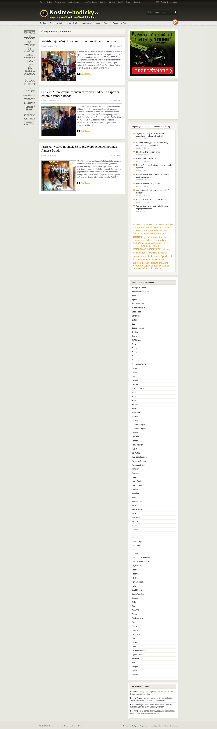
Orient (134, 534)
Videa (98, 23)
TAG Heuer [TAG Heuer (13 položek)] (155, 259)
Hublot (134, 449)
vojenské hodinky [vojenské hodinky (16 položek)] (152, 265)
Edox (134, 392)
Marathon (135, 493)
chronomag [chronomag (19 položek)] (148, 230)
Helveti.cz (134, 692)
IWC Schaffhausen (139, 457)
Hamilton (135, 437)
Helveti (66, 726)
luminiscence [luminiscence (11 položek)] (148, 243)
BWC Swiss (136, 340)
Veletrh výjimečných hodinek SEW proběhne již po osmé (79, 41)
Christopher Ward (139, 364)
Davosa (135, 384)
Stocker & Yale (137, 618)
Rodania (135, 574)
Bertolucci (136, 316)
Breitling (135, 332)
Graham (135, 433)
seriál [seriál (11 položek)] (157, 256)
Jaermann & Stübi (139, 465)
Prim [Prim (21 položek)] (158, 249)
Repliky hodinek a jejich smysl (148, 152)
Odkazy (128, 2)
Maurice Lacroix (138, 501)
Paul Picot (136, 546)
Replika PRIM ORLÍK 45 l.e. (147, 159)
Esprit (134, 401)
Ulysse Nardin (137, 654)
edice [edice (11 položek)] (158, 233)
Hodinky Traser (136, 698)
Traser (134, 642)
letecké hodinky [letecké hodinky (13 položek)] (160, 237)
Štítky (167, 127)
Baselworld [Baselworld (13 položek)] (147, 227)
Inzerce (112, 2)
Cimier (134, 368)
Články (163, 2)
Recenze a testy (56, 23)
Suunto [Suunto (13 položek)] (146, 259)
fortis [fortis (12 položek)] (163, 233)
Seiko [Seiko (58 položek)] (150, 256)
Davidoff (135, 380)
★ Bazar (124, 23)
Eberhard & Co (137, 388)
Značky (106, 23)
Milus (134, 513)
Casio (134, 344)
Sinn (133, 606)
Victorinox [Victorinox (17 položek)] (138, 265)
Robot (134, 570)
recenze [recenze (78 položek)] (153, 252)
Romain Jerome (138, 582)
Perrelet (135, 550)
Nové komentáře (154, 127)
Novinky (43, 23)
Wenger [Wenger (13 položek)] (166, 266)
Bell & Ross (136, 312)
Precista (135, 554)
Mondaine (136, 517)
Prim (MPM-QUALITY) (140, 562)
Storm (134, 622)
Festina (135, 405)
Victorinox (135, 658)
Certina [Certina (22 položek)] (137, 230)
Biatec (134, 320)
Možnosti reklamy (76, 726)
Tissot (134, 638)
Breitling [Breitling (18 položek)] (158, 227)
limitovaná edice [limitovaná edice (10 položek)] (140, 240)
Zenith (134, 671)
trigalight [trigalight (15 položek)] (163, 263)
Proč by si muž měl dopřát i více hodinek (152, 199)
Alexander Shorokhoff (140, 292)
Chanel (134, 356)
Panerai (135, 538)
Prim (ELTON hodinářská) (142, 558)
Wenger (135, 667)
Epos (134, 396)
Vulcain (135, 663)
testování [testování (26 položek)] (138, 262)
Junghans (135, 473)
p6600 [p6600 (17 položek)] (156, 246)
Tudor (134, 646)
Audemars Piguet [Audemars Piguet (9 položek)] (140, 224)
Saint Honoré (137, 590)
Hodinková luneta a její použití (148, 184)
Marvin (134, 497)
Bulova (134, 336)
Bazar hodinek (60, 2)
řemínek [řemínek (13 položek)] (137, 268)
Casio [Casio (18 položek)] (166, 227)
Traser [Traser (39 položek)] (155, 262)
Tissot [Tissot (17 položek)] (147, 263)
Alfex (134, 296)
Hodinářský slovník (90, 2)
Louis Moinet (137, 485)
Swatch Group (137, 630)
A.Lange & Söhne (139, 288)
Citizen (134, 372)
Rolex (134, 578)
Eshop (49, 2)
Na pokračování (72, 23)
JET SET (135, 469)
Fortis (134, 409)
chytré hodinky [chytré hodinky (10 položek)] (160, 231)
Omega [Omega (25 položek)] (143, 245)
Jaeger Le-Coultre (139, 461)
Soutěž (120, 2)
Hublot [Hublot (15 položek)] (149, 237)
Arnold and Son (138, 304)
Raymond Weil (137, 566)
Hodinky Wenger (136, 704)
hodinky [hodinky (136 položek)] (139, 237)
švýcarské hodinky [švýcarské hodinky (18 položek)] (151, 268)
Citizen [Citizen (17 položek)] (136, 233)
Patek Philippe (137, 542)
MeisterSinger (137, 509)
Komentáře (173, 2)
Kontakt (137, 2)
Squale (134, 614)
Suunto (134, 626)
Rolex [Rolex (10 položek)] (143, 256)
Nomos (134, 525)
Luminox (135, 489)
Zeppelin (135, 675)
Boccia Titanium (138, 328)
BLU (133, 324)
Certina (135, 352)
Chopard (135, 360)
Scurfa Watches (138, 594)
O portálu (103, 2)
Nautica (135, 521)
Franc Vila (136, 413)
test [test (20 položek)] (164, 259)
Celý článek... (85, 74)
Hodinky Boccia (136, 711)
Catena (135, 348)
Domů (42, 2)
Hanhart (135, 441)
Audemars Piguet (138, 308)
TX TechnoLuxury (139, 650)
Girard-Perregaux (139, 425)
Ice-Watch (136, 453)
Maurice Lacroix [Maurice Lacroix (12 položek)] (161, 243)
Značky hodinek (74, 2)
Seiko (134, 602)
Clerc (134, 376)
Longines (135, 477)
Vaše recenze (87, 23)
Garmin (135, 417)
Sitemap (175, 726)
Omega (135, 529)
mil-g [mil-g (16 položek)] (135, 246)
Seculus (135, 598)
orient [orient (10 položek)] (149, 246)
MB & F (135, 505)
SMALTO (135, 610)
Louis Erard (136, 481)
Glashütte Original (139, 429)
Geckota (135, 421)
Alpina (134, 300)
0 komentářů (117, 46)
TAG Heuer (136, 634)
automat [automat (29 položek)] (153, 224)
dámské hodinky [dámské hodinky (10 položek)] (148, 233)
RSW (134, 586)
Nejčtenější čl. (138, 127)
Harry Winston (137, 445)
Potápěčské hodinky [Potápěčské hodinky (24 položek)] (144, 249)
